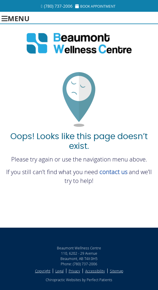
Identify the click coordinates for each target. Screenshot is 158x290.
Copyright (42, 271)
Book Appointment (95, 6)
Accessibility (95, 271)
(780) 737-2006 (58, 6)
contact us (113, 172)
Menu (15, 18)
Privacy (74, 271)
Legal (59, 271)
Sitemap (116, 271)
